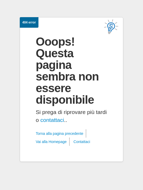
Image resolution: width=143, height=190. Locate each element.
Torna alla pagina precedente (59, 133)
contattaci (52, 120)
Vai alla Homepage (51, 142)
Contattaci (81, 142)
